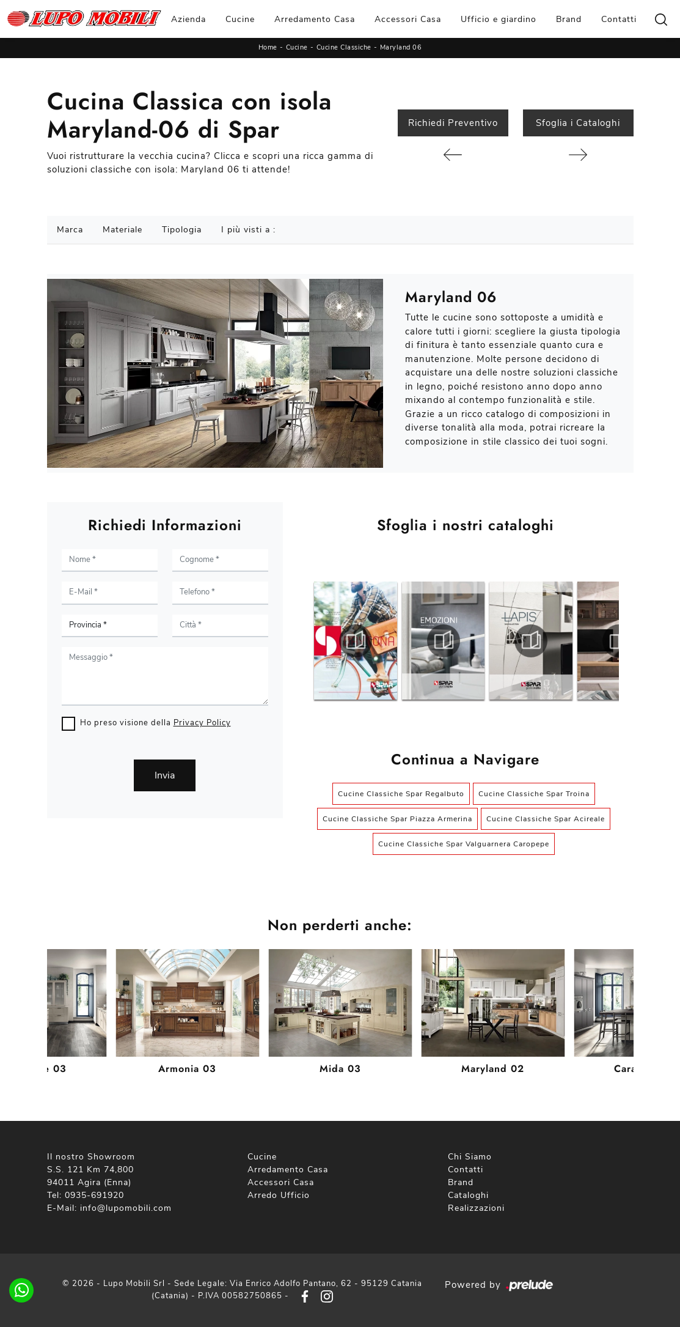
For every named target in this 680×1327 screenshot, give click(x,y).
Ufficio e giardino (498, 19)
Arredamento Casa (314, 19)
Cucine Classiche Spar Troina (534, 794)
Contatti (619, 19)
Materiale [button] (122, 229)
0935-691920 (94, 1195)
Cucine (240, 19)
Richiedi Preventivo (453, 123)
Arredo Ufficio (278, 1195)
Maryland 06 (401, 47)
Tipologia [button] (182, 229)
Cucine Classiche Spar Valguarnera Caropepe (463, 844)
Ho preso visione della (155, 722)
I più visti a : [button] (248, 229)
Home (267, 47)
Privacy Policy (202, 722)
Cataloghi (468, 1195)
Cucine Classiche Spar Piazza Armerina (397, 819)
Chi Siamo (470, 1157)
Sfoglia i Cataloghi (578, 123)
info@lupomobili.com (126, 1208)
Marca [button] (70, 229)
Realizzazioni (476, 1208)
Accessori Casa (408, 19)
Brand (569, 19)
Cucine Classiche (343, 47)
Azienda (188, 19)
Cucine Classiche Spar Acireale (545, 819)
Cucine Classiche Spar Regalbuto (401, 794)
